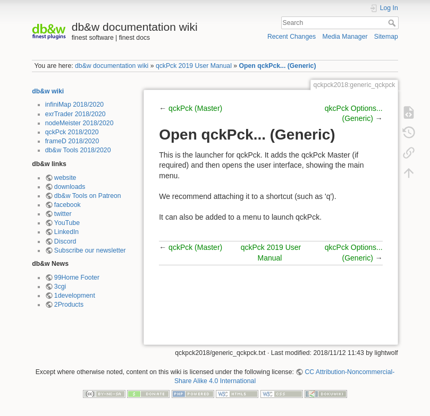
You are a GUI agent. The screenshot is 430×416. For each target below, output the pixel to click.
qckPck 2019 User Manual (194, 66)
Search (393, 23)
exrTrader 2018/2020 (75, 114)
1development (74, 295)
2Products (68, 304)
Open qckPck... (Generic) (277, 66)
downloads (70, 186)
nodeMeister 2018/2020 (79, 123)
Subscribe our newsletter (90, 250)
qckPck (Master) (195, 108)
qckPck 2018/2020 (72, 132)
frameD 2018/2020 (72, 141)
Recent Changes (291, 36)
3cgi (60, 286)
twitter (63, 214)
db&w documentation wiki (111, 66)
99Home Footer (76, 277)
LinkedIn (66, 232)
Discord (65, 241)
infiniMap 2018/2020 (74, 104)
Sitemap (386, 36)
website (65, 177)
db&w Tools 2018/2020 (78, 150)
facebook (67, 205)
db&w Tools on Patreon (87, 196)
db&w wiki (48, 91)
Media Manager (344, 36)
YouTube (67, 223)
